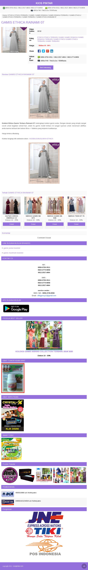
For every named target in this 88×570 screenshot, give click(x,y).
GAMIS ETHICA (75, 15)
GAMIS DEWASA (41, 15)
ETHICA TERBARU (21, 15)
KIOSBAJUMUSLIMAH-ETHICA (41, 139)
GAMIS (31, 15)
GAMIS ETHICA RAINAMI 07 (22, 22)
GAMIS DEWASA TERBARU (58, 15)
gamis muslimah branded (13, 253)
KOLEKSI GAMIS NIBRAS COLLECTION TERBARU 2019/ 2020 (44, 351)
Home (5, 15)
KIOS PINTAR (44, 3)
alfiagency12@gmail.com (46, 296)
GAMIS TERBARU (28, 17)
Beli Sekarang (45, 68)
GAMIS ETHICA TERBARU (12, 17)
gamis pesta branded (12, 248)
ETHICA (11, 15)
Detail (12, 224)
